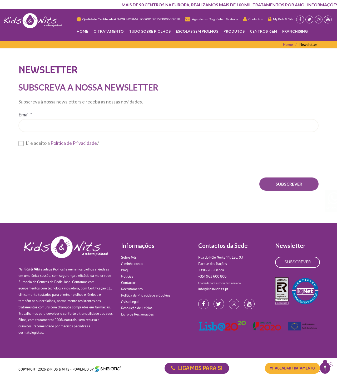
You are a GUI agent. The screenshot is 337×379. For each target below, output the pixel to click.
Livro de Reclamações (137, 314)
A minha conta (132, 264)
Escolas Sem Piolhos (197, 31)
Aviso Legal (129, 301)
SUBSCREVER (297, 262)
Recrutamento (132, 289)
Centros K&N (263, 31)
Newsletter (308, 44)
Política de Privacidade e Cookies (145, 295)
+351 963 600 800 (212, 276)
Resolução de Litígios (136, 308)
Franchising (295, 31)
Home (82, 31)
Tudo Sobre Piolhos (150, 31)
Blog (124, 270)
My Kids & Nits (281, 19)
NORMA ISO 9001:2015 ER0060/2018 (128, 19)
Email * (25, 114)
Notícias (127, 276)
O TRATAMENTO (108, 31)
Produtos (234, 31)
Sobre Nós (129, 257)
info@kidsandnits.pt (213, 289)
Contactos (253, 19)
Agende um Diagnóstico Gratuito (211, 19)
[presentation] (58, 161)
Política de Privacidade (74, 142)
